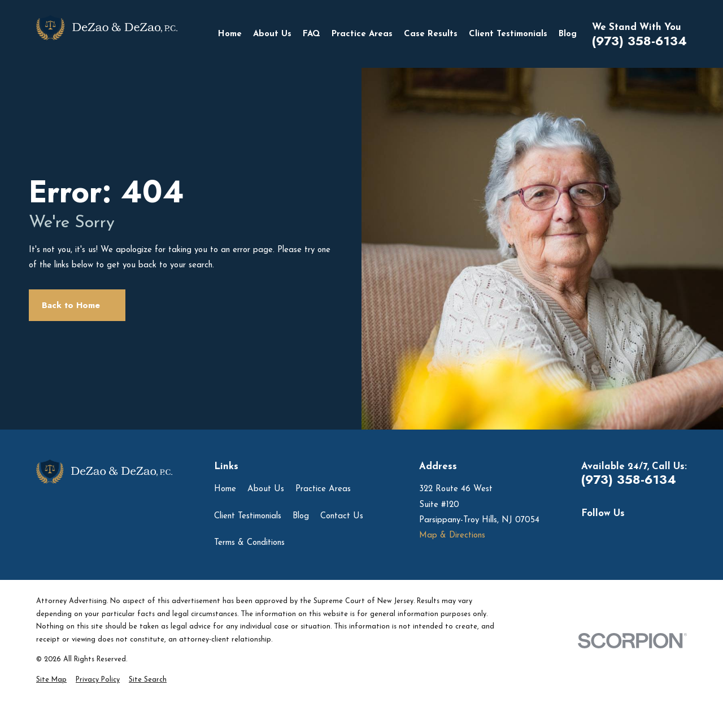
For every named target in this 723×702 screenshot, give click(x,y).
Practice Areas (323, 489)
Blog (301, 516)
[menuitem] (51, 680)
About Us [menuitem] (272, 34)
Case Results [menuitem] (431, 34)
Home (225, 489)
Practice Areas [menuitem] (362, 34)
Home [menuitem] (230, 34)
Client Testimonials (247, 516)
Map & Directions (452, 535)
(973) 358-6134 (639, 41)
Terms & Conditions (249, 543)
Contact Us (341, 516)
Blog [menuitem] (568, 34)
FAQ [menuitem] (311, 34)
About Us (265, 489)
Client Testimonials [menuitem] (508, 34)
